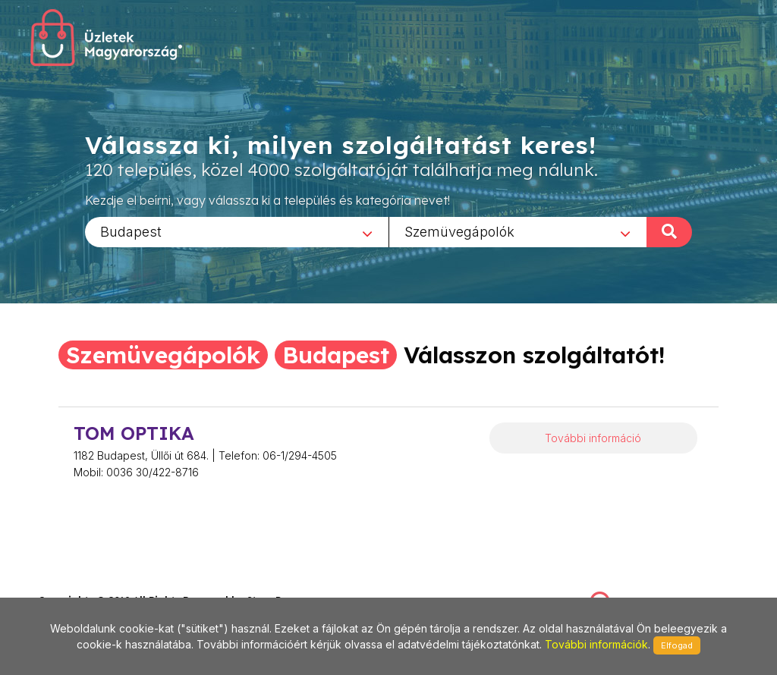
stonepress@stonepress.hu (99, 583)
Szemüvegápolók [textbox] (459, 231)
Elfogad (677, 645)
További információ (593, 438)
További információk (596, 644)
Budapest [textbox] (131, 231)
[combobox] (236, 231)
